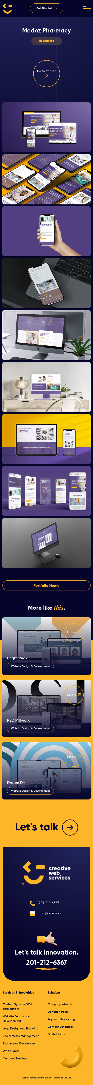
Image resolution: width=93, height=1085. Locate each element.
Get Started (44, 8)
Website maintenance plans (37, 1078)
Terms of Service (62, 1078)
